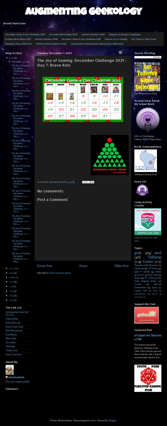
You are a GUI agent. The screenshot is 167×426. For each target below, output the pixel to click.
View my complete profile (17, 381)
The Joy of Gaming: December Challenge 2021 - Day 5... (21, 207)
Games (148, 261)
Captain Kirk (140, 290)
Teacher (139, 265)
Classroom (139, 268)
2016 (11, 286)
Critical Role (12, 319)
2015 (11, 291)
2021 (11, 58)
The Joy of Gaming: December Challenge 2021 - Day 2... (21, 245)
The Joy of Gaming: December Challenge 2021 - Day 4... (21, 220)
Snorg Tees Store (13, 354)
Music (137, 278)
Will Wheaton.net (14, 330)
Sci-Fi (141, 275)
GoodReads (11, 334)
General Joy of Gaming (116, 39)
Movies (153, 265)
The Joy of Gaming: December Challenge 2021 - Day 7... (21, 182)
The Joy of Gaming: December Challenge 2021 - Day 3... (21, 232)
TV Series (152, 268)
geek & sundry (142, 271)
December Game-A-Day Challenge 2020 (25, 34)
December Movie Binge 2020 (63, 34)
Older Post (121, 266)
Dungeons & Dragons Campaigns (125, 34)
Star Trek (153, 275)
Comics (137, 284)
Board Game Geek (14, 326)
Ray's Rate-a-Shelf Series (144, 39)
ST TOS (149, 278)
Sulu (155, 290)
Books (158, 271)
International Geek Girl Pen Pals (17, 313)
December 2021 (19, 61)
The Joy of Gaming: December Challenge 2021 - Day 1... (21, 69)
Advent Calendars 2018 (46, 39)
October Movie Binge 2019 (18, 39)
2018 (11, 277)
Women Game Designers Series (51, 43)
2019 (11, 273)
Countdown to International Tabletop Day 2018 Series (97, 43)
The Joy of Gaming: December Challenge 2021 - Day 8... (21, 170)
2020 (11, 268)
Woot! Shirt (11, 338)
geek (138, 253)
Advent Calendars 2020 (93, 34)
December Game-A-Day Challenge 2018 (81, 39)
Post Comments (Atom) (60, 273)
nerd (158, 253)
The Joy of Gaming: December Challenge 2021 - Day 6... (21, 195)
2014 (11, 295)
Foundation (138, 297)
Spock (154, 287)
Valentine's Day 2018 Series (18, 43)
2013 (11, 300)
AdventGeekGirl (16, 377)
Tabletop (154, 257)
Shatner (155, 294)
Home (83, 266)
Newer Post (44, 266)
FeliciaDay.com (13, 322)
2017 (11, 282)
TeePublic (10, 346)
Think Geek (11, 350)
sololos (93, 420)
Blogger (112, 420)
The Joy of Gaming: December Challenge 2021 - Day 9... (21, 157)
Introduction (139, 294)
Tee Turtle (11, 342)
